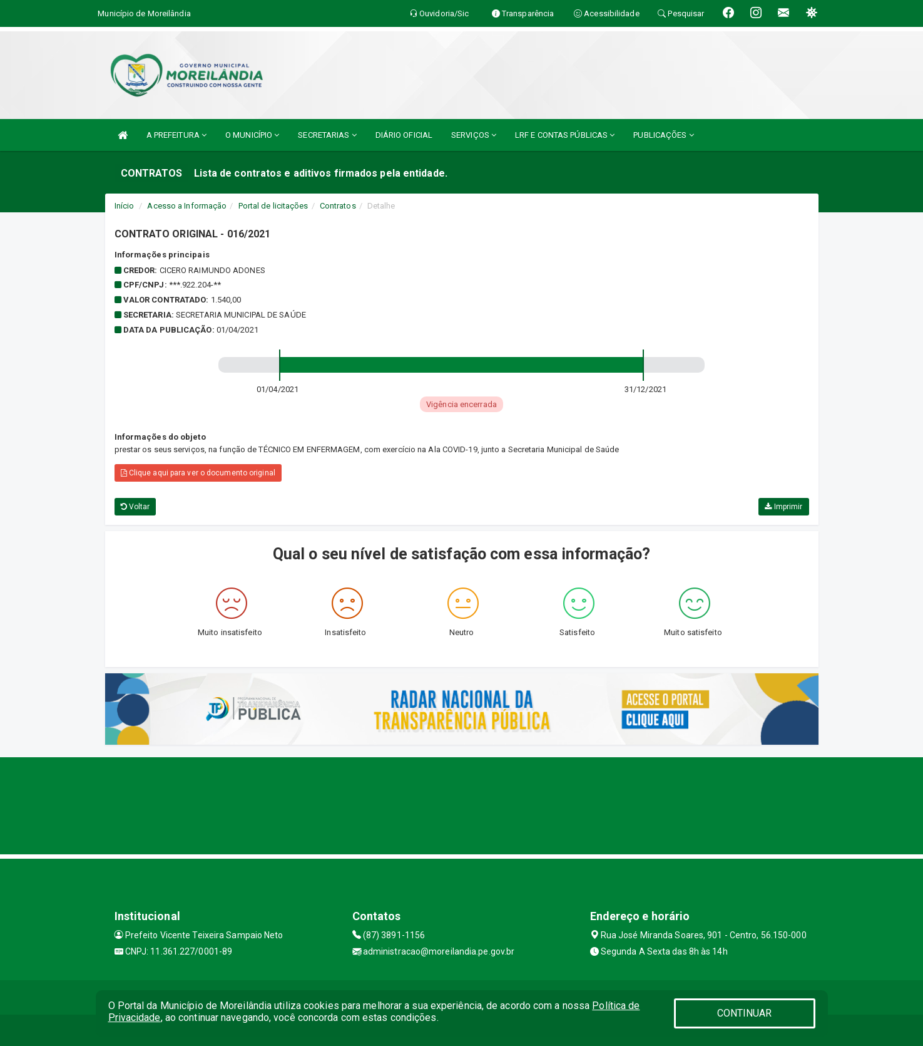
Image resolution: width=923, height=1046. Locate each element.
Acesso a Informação (187, 205)
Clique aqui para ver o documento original (198, 473)
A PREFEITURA (176, 135)
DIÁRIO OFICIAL (403, 135)
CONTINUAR (744, 1013)
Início (125, 205)
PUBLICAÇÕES (663, 135)
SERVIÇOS (473, 135)
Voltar (135, 506)
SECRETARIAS (327, 135)
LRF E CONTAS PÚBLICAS (564, 135)
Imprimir (783, 506)
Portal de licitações (273, 205)
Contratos (338, 205)
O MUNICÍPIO (252, 135)
